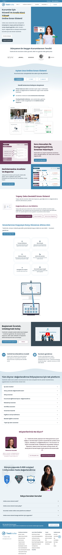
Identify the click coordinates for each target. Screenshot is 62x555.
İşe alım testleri (9, 387)
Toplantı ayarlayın (53, 525)
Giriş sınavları (8, 395)
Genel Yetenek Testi (22, 553)
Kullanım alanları (27, 4)
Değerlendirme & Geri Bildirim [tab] (24, 216)
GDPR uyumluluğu (48, 536)
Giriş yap (49, 1)
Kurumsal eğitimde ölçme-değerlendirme (17, 399)
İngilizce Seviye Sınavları (22, 536)
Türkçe (4, 1)
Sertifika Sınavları (21, 543)
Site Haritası (47, 543)
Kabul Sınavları (21, 540)
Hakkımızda (57, 532)
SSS (54, 543)
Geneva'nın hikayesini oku (48, 455)
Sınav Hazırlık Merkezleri (22, 547)
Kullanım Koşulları (48, 542)
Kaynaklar (45, 4)
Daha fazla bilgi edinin (40, 160)
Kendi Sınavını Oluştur (36, 534)
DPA (46, 540)
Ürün (18, 4)
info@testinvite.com (7, 538)
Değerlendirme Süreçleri (36, 543)
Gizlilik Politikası (48, 534)
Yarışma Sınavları (21, 542)
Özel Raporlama (35, 545)
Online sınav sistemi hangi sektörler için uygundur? (17, 515)
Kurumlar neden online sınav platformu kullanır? (17, 510)
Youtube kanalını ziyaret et (9, 341)
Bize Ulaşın (56, 542)
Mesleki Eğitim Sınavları (22, 545)
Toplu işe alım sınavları (11, 422)
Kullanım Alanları (22, 532)
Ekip (54, 538)
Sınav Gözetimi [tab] (38, 216)
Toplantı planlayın (7, 40)
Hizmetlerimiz (56, 536)
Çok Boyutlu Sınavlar (35, 538)
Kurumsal (55, 534)
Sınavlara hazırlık (9, 411)
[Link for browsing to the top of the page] (59, 536)
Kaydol (55, 4)
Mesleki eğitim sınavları (11, 418)
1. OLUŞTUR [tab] (18, 79)
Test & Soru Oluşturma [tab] (50, 216)
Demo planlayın (55, 1)
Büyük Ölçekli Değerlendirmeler (37, 542)
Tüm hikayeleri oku (34, 455)
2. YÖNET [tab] (31, 79)
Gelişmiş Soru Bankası (36, 547)
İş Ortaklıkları (56, 540)
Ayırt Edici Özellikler (37, 532)
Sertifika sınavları (9, 407)
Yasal (46, 532)
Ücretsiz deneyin (7, 36)
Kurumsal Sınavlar (21, 538)
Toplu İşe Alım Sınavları (22, 551)
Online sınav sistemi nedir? (10, 501)
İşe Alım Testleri (21, 534)
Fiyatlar (37, 4)
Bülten (55, 545)
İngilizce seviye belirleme (12, 414)
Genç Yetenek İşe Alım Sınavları (24, 549)
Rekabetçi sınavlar (10, 403)
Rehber (23, 341)
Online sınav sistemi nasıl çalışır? (12, 506)
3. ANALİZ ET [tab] (43, 79)
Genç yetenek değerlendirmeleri (14, 391)
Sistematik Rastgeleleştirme (37, 536)
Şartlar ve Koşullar (48, 538)
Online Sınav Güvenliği (36, 540)
